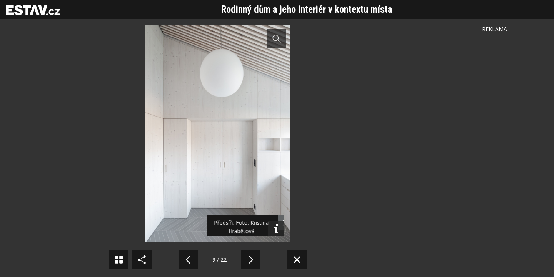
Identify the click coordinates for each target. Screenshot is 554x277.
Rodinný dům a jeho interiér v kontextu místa (306, 9)
